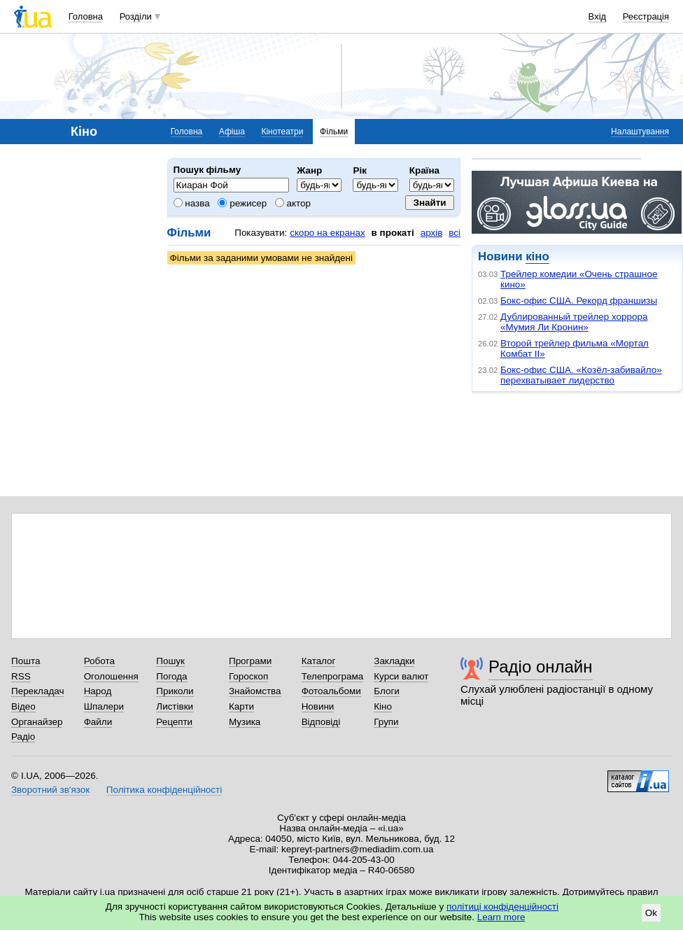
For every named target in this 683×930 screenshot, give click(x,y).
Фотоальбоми (331, 691)
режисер (242, 203)
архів (432, 232)
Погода (171, 676)
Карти (241, 706)
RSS (21, 676)
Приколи (174, 691)
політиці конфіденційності (502, 906)
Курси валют (401, 676)
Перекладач (37, 691)
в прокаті (393, 232)
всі (454, 232)
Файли (98, 722)
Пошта (25, 661)
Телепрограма (333, 676)
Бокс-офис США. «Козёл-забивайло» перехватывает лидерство (581, 375)
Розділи (136, 16)
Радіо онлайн (540, 666)
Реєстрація (646, 16)
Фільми (334, 131)
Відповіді (321, 722)
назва (192, 203)
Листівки (174, 706)
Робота (99, 661)
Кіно (383, 706)
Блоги (387, 691)
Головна (86, 16)
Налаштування (640, 131)
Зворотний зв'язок (50, 789)
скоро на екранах (327, 232)
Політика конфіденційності (164, 789)
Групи (386, 722)
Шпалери (104, 706)
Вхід (598, 16)
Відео (23, 706)
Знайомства (255, 691)
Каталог (319, 661)
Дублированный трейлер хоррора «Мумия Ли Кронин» (573, 321)
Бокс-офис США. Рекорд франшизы (578, 300)
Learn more (501, 917)
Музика (244, 722)
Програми (250, 661)
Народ (98, 691)
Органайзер (36, 722)
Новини (318, 706)
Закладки (394, 661)
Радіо (23, 736)
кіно (537, 256)
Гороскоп (248, 676)
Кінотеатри (282, 131)
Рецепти (174, 722)
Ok (651, 913)
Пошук (170, 661)
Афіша (232, 131)
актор (293, 203)
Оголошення (111, 676)
